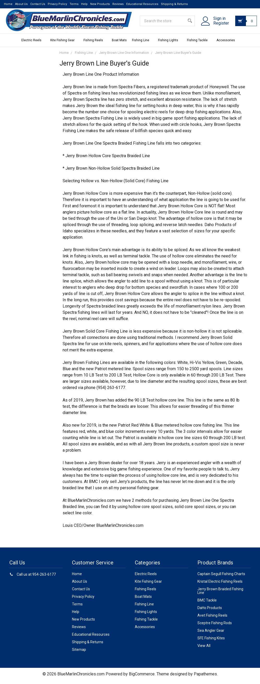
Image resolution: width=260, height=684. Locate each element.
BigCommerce (142, 677)
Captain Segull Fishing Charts (221, 577)
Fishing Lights (170, 44)
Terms (74, 4)
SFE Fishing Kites (211, 642)
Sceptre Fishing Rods (214, 626)
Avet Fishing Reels (212, 619)
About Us (21, 4)
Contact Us (37, 4)
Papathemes (205, 677)
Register (217, 25)
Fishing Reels (95, 44)
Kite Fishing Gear (64, 44)
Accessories (227, 44)
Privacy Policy (57, 4)
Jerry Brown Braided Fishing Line (220, 594)
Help (84, 4)
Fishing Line (142, 44)
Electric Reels (33, 44)
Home (8, 4)
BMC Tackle (207, 604)
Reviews (118, 4)
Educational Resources (142, 4)
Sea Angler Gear (210, 634)
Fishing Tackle (199, 44)
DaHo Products (209, 611)
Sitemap (79, 653)
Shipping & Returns (174, 4)
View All (203, 649)
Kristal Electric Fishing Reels (220, 585)
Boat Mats (119, 44)
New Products (100, 4)
